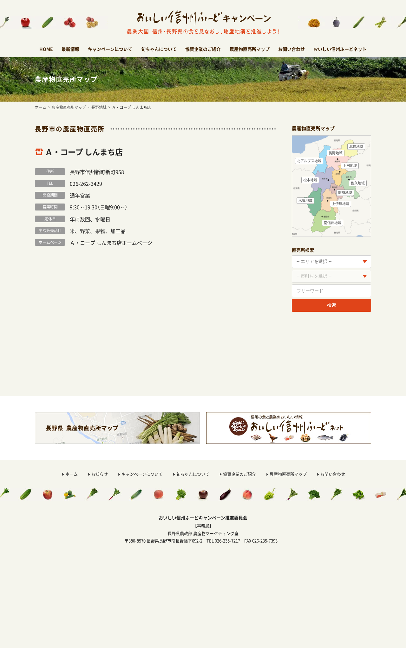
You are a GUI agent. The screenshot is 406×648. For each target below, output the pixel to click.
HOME (46, 49)
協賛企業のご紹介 (203, 49)
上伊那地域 (340, 203)
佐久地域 (358, 183)
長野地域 (99, 107)
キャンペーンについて (110, 49)
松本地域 (310, 180)
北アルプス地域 (309, 161)
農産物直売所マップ (250, 49)
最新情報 (70, 49)
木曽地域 (305, 200)
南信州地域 (332, 222)
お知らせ (99, 474)
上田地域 (350, 165)
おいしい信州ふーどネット (340, 49)
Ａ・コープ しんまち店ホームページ (111, 242)
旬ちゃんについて (159, 49)
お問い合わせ (291, 49)
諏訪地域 (345, 192)
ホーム (40, 107)
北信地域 (356, 146)
